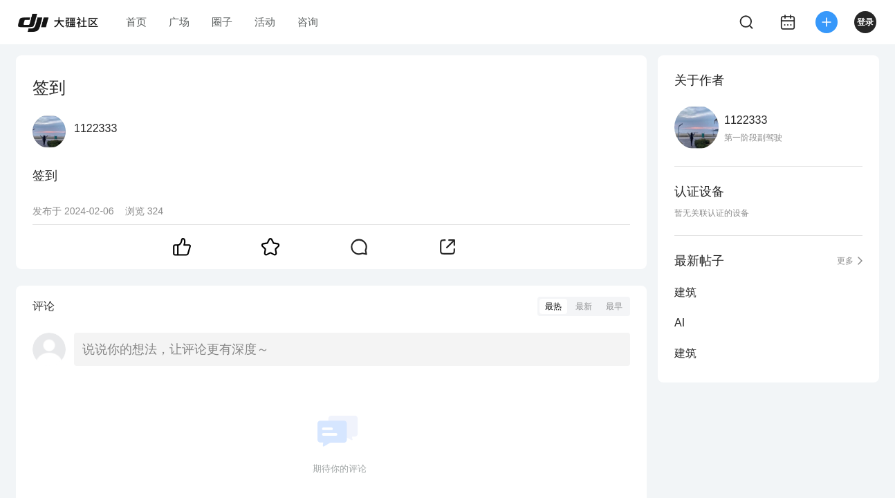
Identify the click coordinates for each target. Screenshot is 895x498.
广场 (179, 22)
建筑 (685, 292)
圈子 (222, 22)
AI (679, 323)
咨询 (307, 22)
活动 (265, 22)
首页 (136, 22)
